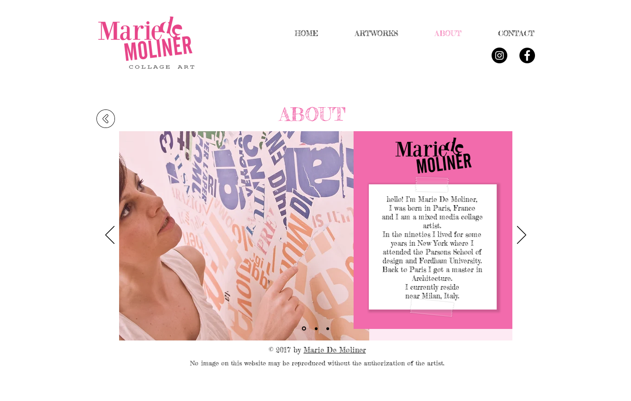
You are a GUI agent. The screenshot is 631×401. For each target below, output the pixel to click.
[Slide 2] (316, 328)
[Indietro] (109, 235)
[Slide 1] (304, 329)
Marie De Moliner (335, 349)
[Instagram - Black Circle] (499, 55)
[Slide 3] (327, 328)
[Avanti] (521, 235)
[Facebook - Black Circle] (527, 55)
